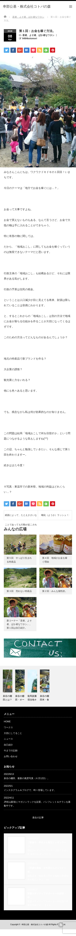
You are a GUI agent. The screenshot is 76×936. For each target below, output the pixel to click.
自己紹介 (8, 744)
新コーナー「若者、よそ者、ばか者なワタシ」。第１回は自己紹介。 (19, 624)
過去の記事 (38, 817)
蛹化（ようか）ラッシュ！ (55, 515)
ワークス (8, 727)
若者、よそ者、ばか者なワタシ (38, 35)
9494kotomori (29, 38)
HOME (7, 721)
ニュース (8, 739)
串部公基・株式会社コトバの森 (34, 924)
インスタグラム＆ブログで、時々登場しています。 (30, 790)
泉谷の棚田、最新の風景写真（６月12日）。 (27, 778)
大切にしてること (13, 733)
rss (61, 925)
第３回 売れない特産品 (19, 591)
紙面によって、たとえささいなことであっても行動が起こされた (21, 517)
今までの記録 (10, 750)
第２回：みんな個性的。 (54, 591)
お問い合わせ (10, 756)
